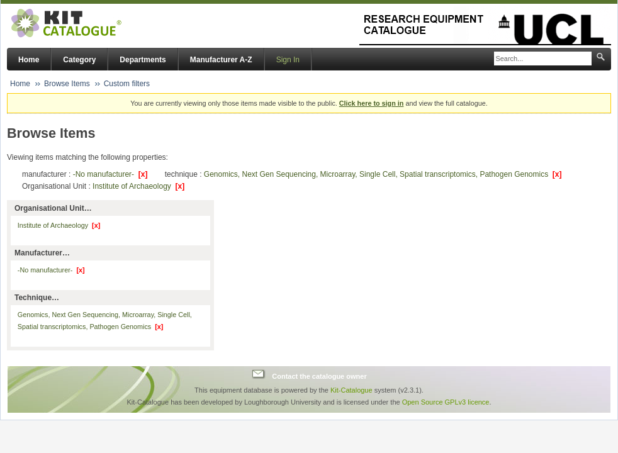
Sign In (288, 59)
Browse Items (67, 83)
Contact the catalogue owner (319, 375)
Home (28, 59)
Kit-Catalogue (351, 390)
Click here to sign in (371, 103)
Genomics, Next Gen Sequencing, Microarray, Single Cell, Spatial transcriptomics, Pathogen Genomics (383, 174)
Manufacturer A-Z (221, 59)
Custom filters (127, 83)
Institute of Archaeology (138, 186)
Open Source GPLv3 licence (446, 402)
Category (79, 59)
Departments (143, 59)
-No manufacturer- (110, 174)
